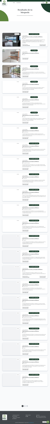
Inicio (14, 2)
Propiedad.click (31, 422)
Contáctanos (18, 2)
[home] (4, 2)
